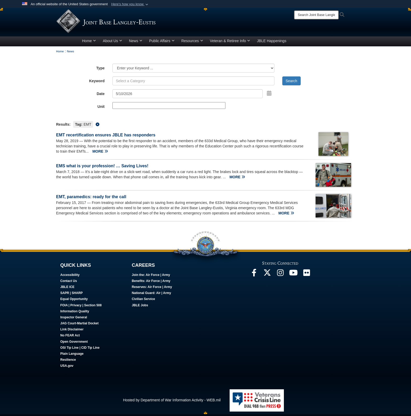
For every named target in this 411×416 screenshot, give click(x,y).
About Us (112, 43)
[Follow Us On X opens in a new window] (267, 276)
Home (89, 43)
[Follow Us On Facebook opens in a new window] (254, 276)
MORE (100, 153)
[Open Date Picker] (269, 95)
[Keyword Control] (193, 82)
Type (100, 70)
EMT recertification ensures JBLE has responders (105, 137)
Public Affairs (162, 43)
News (135, 43)
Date (101, 95)
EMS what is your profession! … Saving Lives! (102, 167)
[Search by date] (187, 95)
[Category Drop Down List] (193, 69)
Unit (101, 108)
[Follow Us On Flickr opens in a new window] (306, 276)
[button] (130, 4)
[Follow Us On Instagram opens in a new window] (280, 276)
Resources (192, 43)
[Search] (316, 14)
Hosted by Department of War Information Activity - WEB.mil (172, 402)
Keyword (97, 83)
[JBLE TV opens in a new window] (293, 276)
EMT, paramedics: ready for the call (91, 198)
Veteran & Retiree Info (230, 43)
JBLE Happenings (271, 43)
